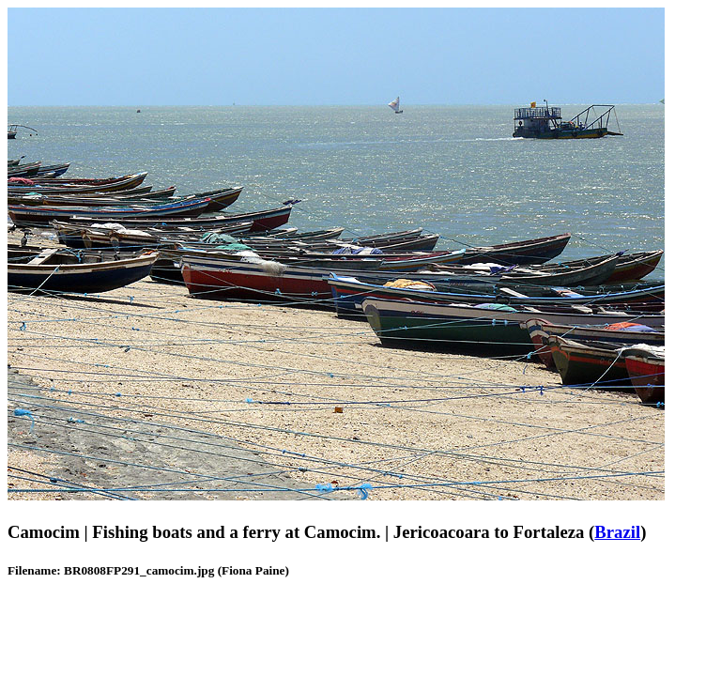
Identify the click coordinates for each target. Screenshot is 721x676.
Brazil (617, 532)
